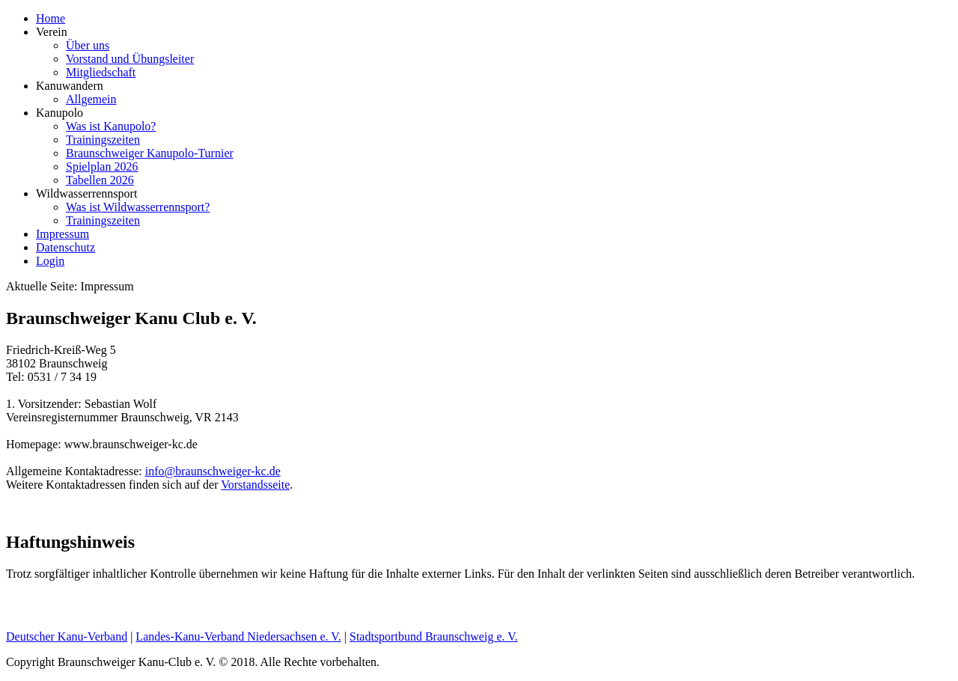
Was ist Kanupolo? (111, 126)
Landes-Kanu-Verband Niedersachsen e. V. (238, 636)
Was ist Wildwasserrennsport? (138, 207)
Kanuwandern (69, 85)
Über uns (87, 45)
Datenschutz (65, 247)
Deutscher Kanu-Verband (66, 636)
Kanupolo (59, 112)
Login (50, 260)
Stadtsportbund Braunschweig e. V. (434, 636)
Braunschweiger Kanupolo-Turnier (150, 153)
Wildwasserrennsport (86, 193)
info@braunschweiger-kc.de (213, 471)
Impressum (62, 233)
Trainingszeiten (103, 139)
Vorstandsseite (255, 484)
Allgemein (91, 99)
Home (50, 18)
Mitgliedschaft (100, 72)
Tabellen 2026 (100, 180)
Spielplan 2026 (102, 166)
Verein (51, 31)
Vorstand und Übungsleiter (130, 58)
